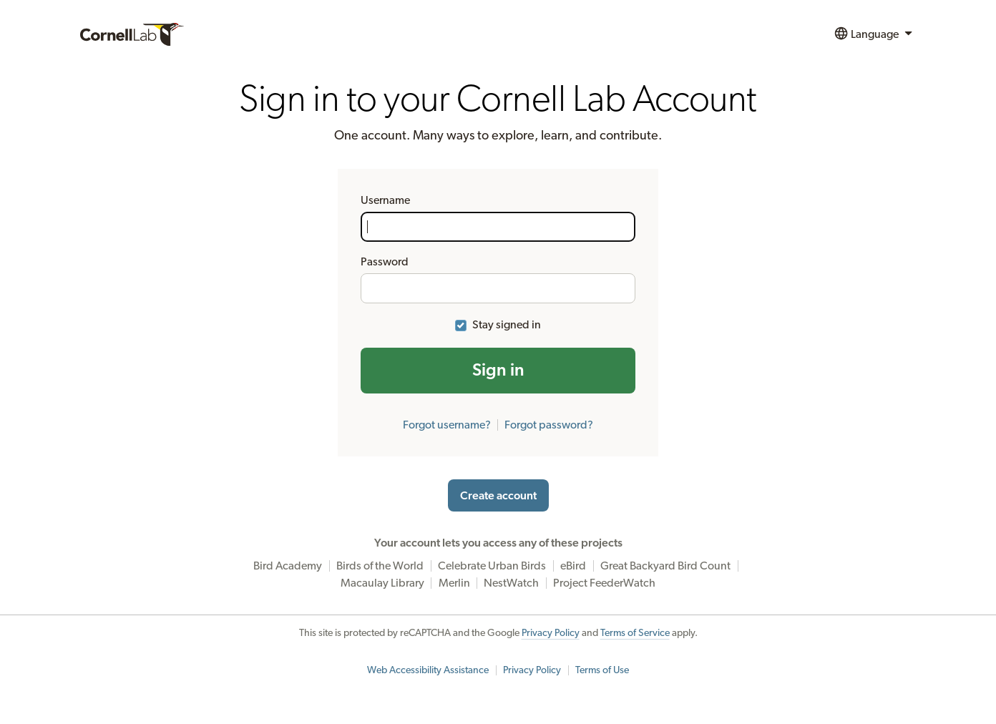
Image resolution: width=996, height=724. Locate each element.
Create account (498, 496)
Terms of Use (602, 670)
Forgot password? (548, 425)
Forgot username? (447, 425)
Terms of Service (635, 633)
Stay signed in (506, 325)
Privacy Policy (551, 633)
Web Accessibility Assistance (428, 670)
